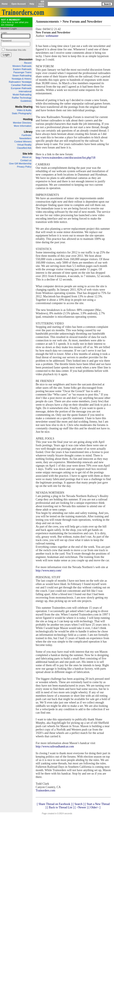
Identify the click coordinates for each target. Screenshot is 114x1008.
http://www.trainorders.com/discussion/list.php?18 (65, 157)
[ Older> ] (94, 807)
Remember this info (16, 50)
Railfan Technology (21, 97)
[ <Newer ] (81, 807)
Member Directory (22, 122)
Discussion (26, 59)
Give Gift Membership (20, 163)
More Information (22, 126)
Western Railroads (21, 66)
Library (28, 131)
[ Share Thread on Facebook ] (54, 804)
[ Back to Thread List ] (60, 807)
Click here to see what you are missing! (14, 22)
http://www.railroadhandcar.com (55, 746)
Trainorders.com (45, 790)
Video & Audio (24, 110)
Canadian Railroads (21, 85)
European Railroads (21, 88)
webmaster (52, 35)
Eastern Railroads (22, 69)
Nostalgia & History (21, 78)
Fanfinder (26, 135)
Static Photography (21, 113)
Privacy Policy (24, 166)
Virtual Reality (24, 144)
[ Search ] (78, 804)
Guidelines (25, 101)
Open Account (18, 4)
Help (32, 4)
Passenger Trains (22, 72)
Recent (27, 63)
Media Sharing (24, 106)
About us (26, 157)
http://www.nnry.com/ (49, 570)
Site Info (28, 153)
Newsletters (25, 138)
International (25, 91)
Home (5, 4)
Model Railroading (22, 94)
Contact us (25, 160)
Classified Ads (24, 148)
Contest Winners (22, 141)
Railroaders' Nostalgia (20, 82)
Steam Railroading (22, 75)
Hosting (28, 119)
